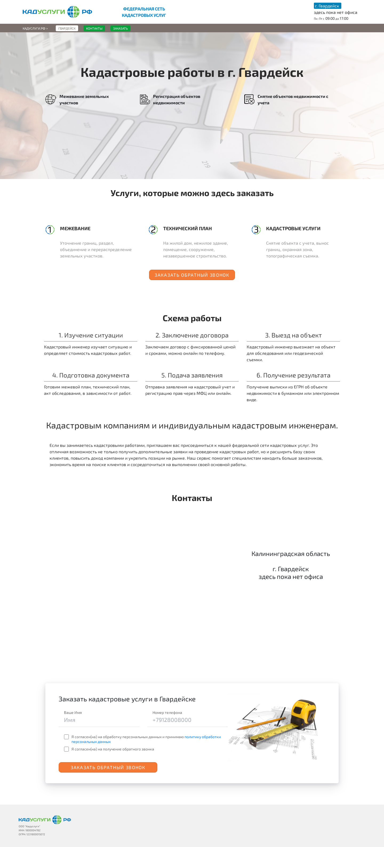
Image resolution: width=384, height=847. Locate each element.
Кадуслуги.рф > (35, 28)
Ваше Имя (73, 712)
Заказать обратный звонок (192, 274)
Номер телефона (167, 712)
